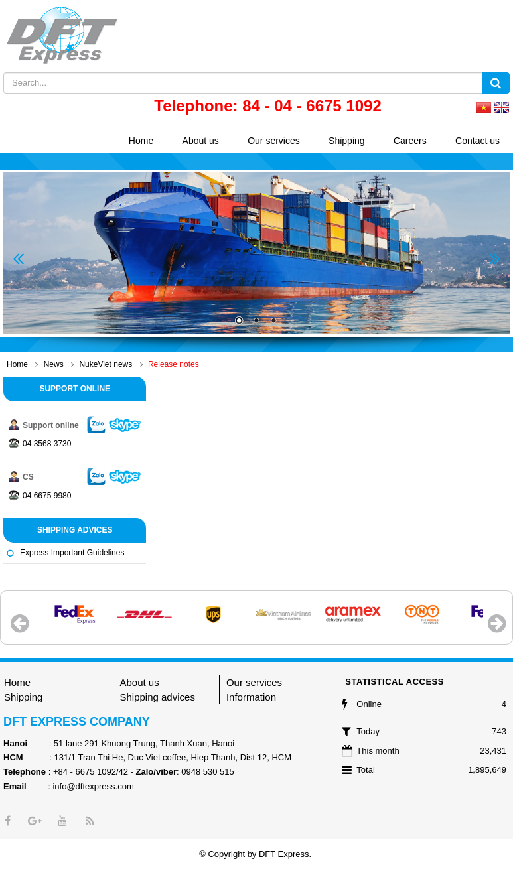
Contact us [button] (477, 140)
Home (17, 682)
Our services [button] (274, 140)
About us (139, 682)
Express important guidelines (72, 552)
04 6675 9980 (47, 495)
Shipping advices (156, 696)
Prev (18, 259)
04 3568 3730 (47, 443)
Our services (254, 682)
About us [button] (201, 140)
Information (251, 696)
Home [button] (141, 140)
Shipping (23, 696)
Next (494, 259)
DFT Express (284, 854)
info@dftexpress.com (92, 786)
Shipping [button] (347, 140)
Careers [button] (410, 140)
